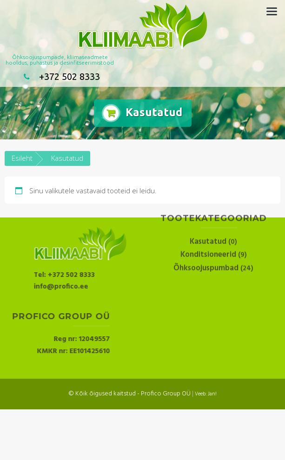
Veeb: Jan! (206, 394)
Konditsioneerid (208, 240)
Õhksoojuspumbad (206, 253)
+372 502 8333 (60, 76)
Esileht (22, 158)
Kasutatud (208, 227)
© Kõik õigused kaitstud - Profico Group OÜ (129, 393)
